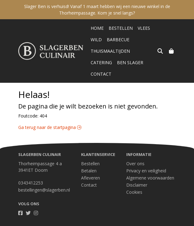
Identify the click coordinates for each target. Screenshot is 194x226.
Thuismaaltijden (110, 51)
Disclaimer (136, 173)
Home (97, 28)
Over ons (135, 152)
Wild (96, 39)
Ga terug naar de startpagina (49, 116)
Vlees (144, 28)
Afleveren (90, 166)
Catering (145, 51)
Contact (132, 62)
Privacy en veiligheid (146, 159)
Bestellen (121, 28)
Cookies (134, 181)
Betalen (89, 159)
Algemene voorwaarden (150, 166)
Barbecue (118, 39)
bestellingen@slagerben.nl (44, 178)
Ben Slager (104, 62)
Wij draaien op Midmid (152, 221)
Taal (22, 220)
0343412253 (30, 171)
